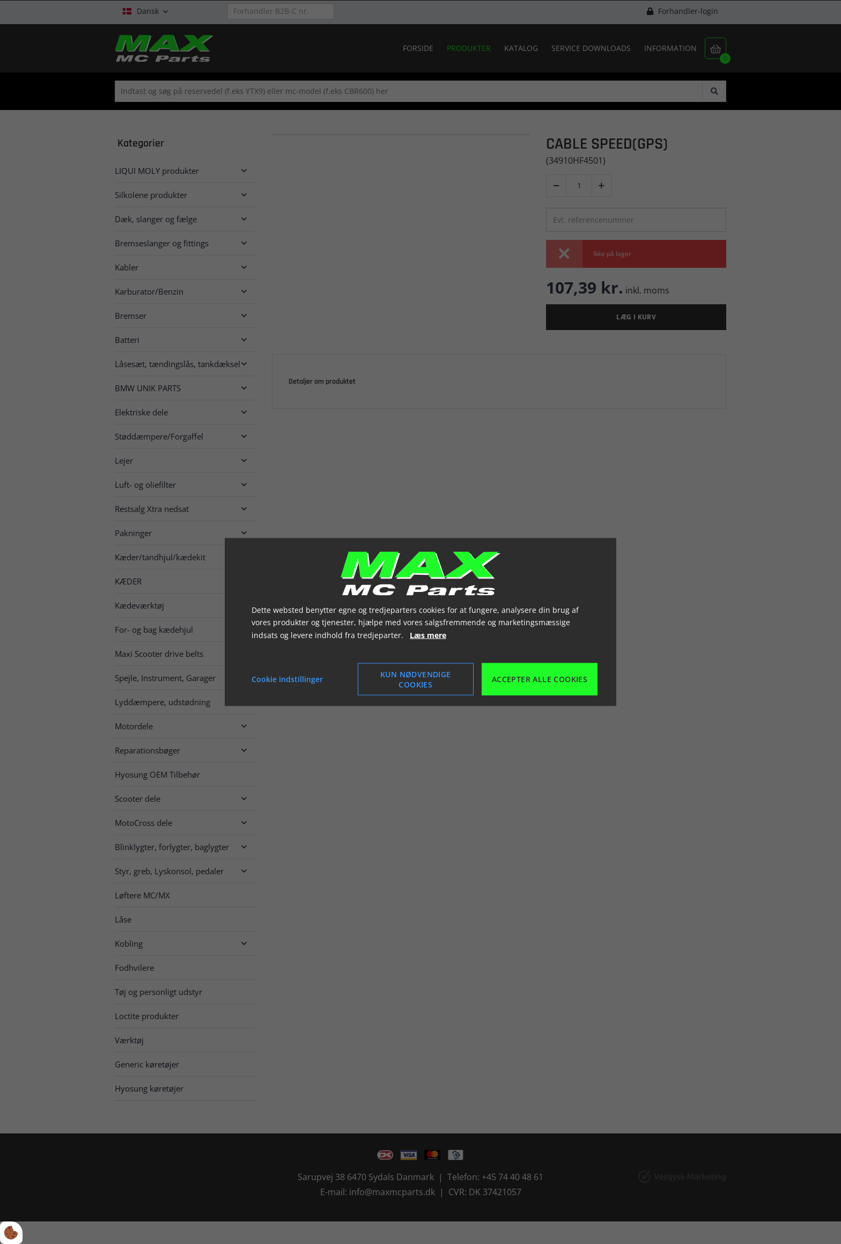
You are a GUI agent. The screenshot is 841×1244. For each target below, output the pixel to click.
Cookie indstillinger (287, 679)
